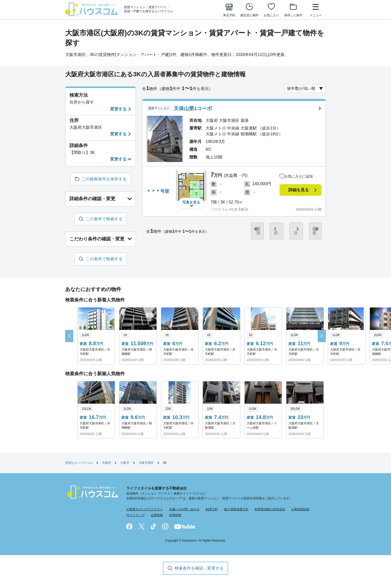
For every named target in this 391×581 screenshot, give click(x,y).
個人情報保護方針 (236, 509)
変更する (118, 109)
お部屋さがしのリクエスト (144, 509)
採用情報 (175, 515)
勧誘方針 (212, 509)
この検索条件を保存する (104, 179)
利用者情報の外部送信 (270, 509)
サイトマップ (135, 515)
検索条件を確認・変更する (199, 568)
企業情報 (157, 515)
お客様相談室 (300, 509)
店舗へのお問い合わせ (184, 509)
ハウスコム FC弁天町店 (229, 210)
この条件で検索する (104, 219)
